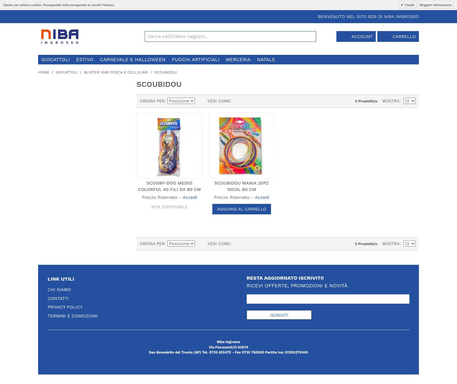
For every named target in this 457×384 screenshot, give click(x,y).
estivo (84, 59)
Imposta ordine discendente (201, 101)
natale (266, 59)
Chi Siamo (59, 289)
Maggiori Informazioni (436, 5)
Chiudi (409, 5)
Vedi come (218, 101)
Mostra (390, 101)
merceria (238, 59)
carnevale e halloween (132, 59)
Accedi (190, 197)
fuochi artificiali (196, 59)
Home (44, 72)
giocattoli (55, 59)
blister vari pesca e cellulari (116, 72)
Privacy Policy (65, 306)
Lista (249, 101)
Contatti (58, 298)
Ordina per (152, 101)
